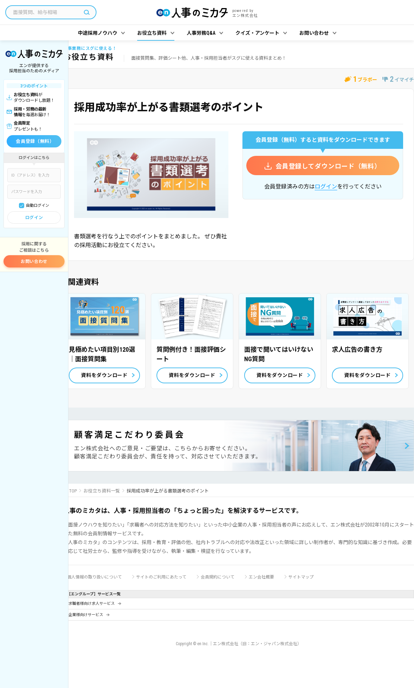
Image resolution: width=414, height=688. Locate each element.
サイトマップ (301, 577)
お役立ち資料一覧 (102, 491)
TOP (73, 491)
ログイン (34, 217)
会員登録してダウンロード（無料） (328, 166)
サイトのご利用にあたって (161, 577)
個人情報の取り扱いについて (94, 577)
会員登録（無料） (35, 141)
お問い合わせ (34, 261)
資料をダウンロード (104, 375)
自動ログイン (37, 205)
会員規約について (217, 577)
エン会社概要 (261, 577)
